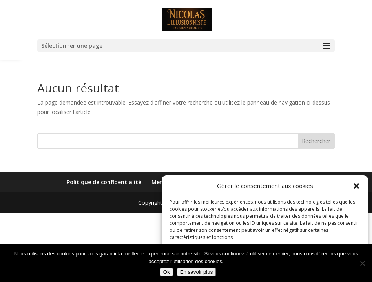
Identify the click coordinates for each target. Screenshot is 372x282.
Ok (166, 272)
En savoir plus (196, 272)
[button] (356, 186)
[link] (187, 19)
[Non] (362, 263)
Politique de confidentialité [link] (104, 182)
